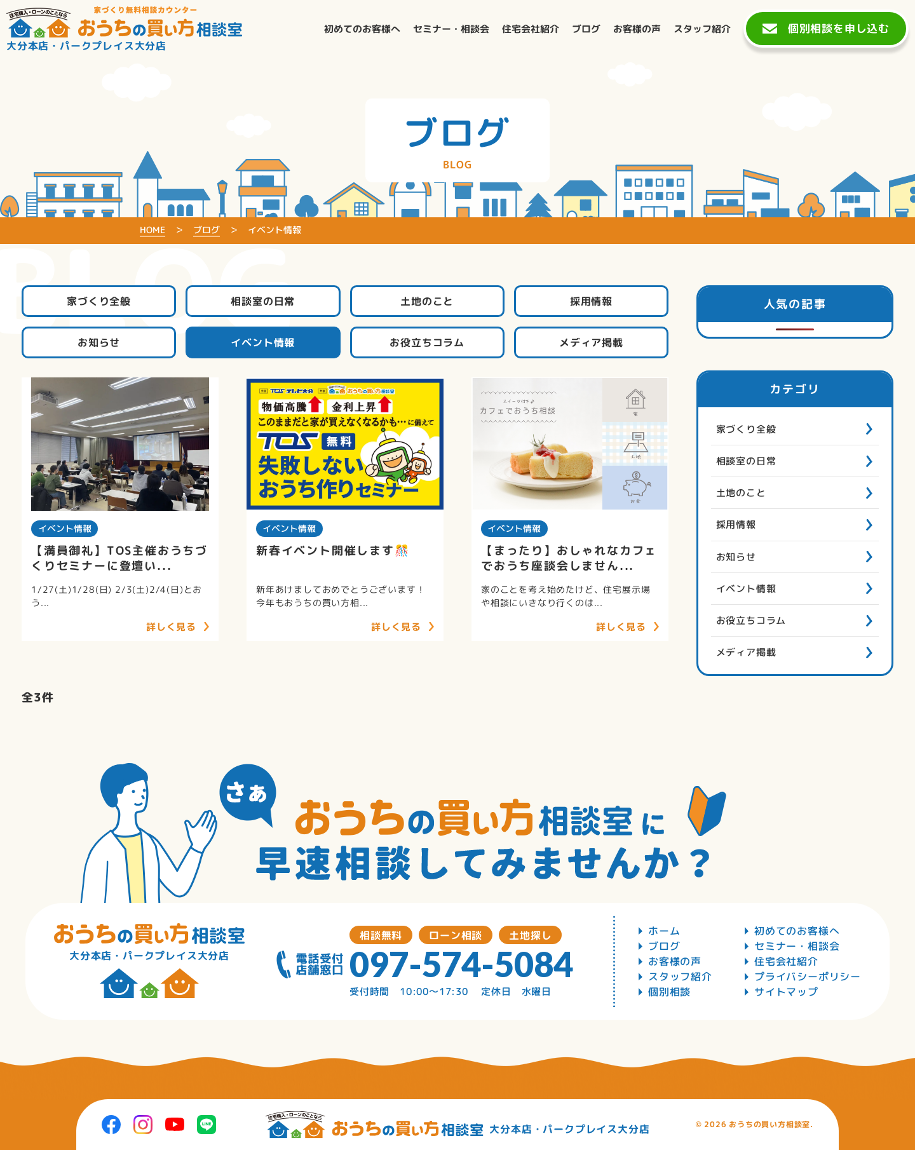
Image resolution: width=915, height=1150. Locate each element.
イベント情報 (263, 342)
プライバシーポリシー (807, 976)
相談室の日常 (263, 301)
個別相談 (669, 992)
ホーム (664, 931)
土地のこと (427, 301)
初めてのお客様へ (796, 931)
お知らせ (99, 342)
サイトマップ (786, 992)
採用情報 (591, 301)
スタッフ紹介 (680, 976)
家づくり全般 (99, 301)
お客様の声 (675, 961)
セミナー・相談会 (796, 946)
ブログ (664, 946)
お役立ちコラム (427, 342)
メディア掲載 (591, 342)
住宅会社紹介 (786, 961)
